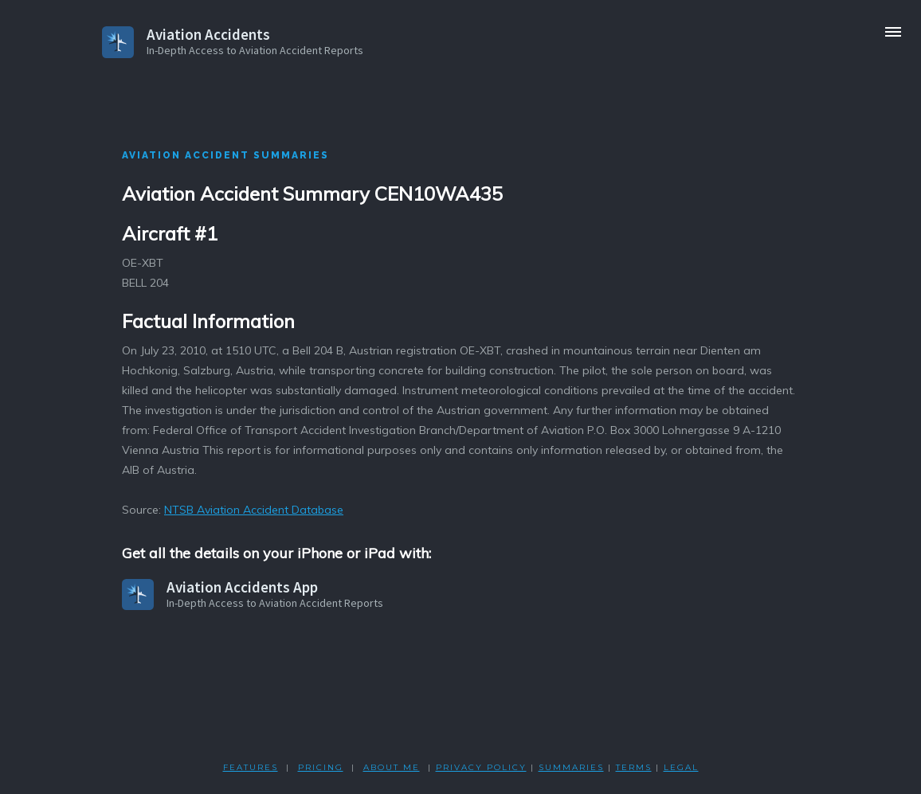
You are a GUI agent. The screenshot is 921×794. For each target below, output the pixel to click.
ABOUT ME (391, 767)
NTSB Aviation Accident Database (253, 510)
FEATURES (250, 767)
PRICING (320, 767)
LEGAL (681, 767)
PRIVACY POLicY (481, 767)
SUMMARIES (571, 767)
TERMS (634, 767)
